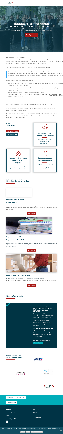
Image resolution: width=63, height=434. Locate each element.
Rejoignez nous (31, 35)
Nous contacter (37, 417)
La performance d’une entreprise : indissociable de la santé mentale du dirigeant (42, 309)
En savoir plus (38, 343)
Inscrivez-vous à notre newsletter (15, 397)
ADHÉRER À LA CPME (13, 131)
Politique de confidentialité (37, 431)
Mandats (35, 412)
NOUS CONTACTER (12, 134)
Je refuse (28, 431)
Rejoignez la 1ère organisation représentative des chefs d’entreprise (31, 25)
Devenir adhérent (11, 402)
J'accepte (22, 431)
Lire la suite (31, 213)
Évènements (36, 410)
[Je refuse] (61, 430)
